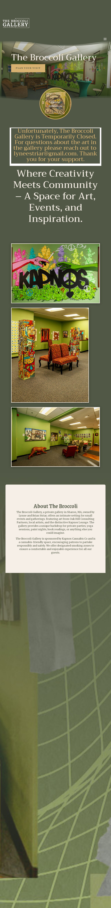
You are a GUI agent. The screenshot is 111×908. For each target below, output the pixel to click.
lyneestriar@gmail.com (45, 153)
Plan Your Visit (28, 68)
